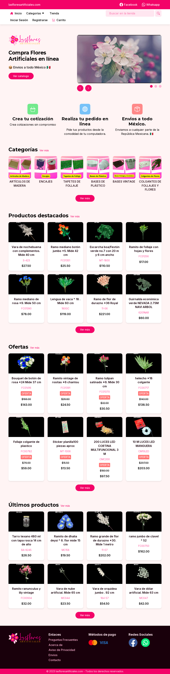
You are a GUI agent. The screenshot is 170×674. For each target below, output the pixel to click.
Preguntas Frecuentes (63, 639)
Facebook (128, 4)
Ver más (44, 150)
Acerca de (56, 645)
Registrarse (40, 20)
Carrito (59, 20)
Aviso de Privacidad (62, 649)
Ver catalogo (21, 76)
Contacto (55, 660)
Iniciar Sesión (19, 20)
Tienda (54, 13)
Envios (53, 655)
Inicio (16, 13)
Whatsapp (151, 4)
